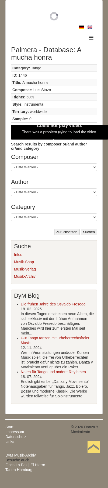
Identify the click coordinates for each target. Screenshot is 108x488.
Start (9, 427)
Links (9, 441)
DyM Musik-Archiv (20, 455)
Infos (18, 254)
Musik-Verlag (25, 269)
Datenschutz (15, 436)
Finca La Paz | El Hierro (25, 465)
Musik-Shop (24, 262)
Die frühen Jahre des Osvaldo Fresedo (53, 304)
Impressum (14, 432)
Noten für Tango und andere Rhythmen (53, 372)
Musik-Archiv (25, 276)
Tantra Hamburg (18, 470)
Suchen (89, 232)
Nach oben (93, 455)
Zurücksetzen (66, 232)
